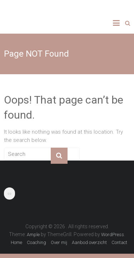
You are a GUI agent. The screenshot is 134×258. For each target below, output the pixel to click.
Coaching (36, 242)
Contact (119, 242)
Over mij (59, 242)
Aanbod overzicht (89, 242)
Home (16, 242)
